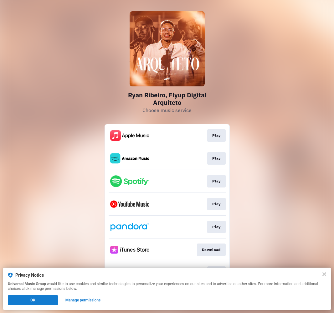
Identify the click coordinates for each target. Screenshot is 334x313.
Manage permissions (83, 300)
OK (32, 300)
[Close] (324, 274)
